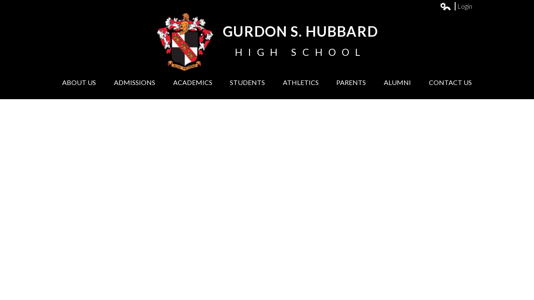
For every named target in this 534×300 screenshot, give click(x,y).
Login (456, 6)
